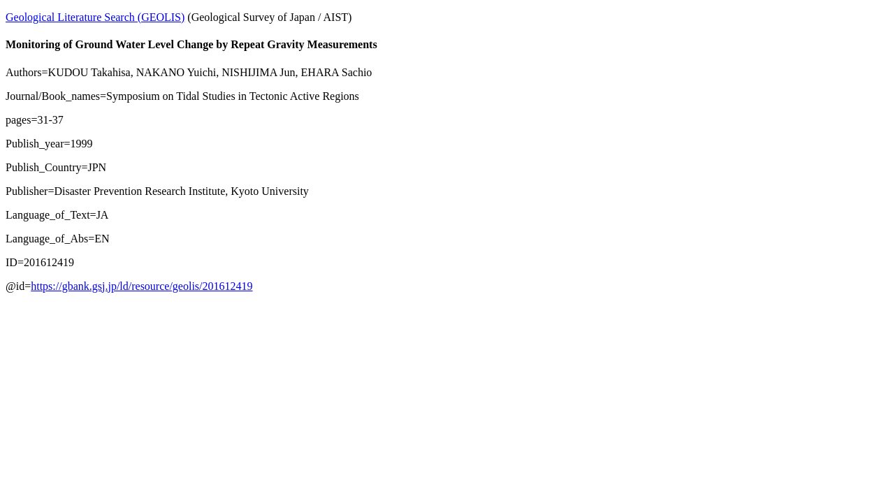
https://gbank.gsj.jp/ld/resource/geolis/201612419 (141, 286)
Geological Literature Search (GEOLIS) (95, 17)
